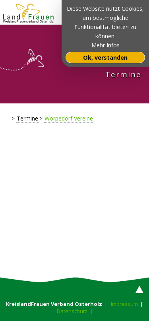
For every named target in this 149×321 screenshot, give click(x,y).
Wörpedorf (58, 118)
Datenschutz (72, 311)
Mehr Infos (105, 45)
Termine (27, 118)
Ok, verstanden (105, 57)
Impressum (124, 303)
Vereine (83, 118)
